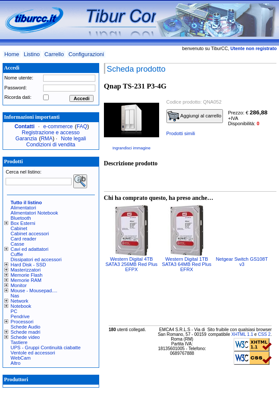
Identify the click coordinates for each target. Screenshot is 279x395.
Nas (15, 295)
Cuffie (17, 254)
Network (19, 300)
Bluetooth (21, 218)
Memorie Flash (27, 275)
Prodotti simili (180, 133)
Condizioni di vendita (50, 145)
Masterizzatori (26, 269)
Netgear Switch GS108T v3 (242, 261)
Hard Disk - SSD (28, 264)
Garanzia (26, 139)
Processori (22, 321)
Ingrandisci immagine (131, 148)
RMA (47, 139)
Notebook (21, 306)
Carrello (54, 54)
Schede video (25, 337)
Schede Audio (26, 326)
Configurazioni (86, 54)
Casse (18, 243)
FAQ (82, 126)
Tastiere (19, 342)
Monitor (19, 285)
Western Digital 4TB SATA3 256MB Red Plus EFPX (131, 264)
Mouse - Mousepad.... (34, 290)
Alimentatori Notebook (34, 212)
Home (11, 54)
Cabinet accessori (30, 233)
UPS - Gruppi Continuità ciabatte (46, 347)
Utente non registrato (253, 48)
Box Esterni (23, 223)
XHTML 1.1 (242, 334)
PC (14, 311)
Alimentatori (23, 207)
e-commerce (57, 126)
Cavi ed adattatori (30, 249)
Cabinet (19, 228)
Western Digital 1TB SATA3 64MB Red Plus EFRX (186, 264)
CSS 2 (264, 334)
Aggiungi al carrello (194, 116)
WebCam (21, 357)
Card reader (24, 238)
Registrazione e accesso (51, 133)
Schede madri (26, 332)
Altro (16, 363)
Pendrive (20, 316)
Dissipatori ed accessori (36, 259)
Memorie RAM (26, 280)
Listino (32, 54)
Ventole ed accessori (33, 352)
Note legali (73, 139)
